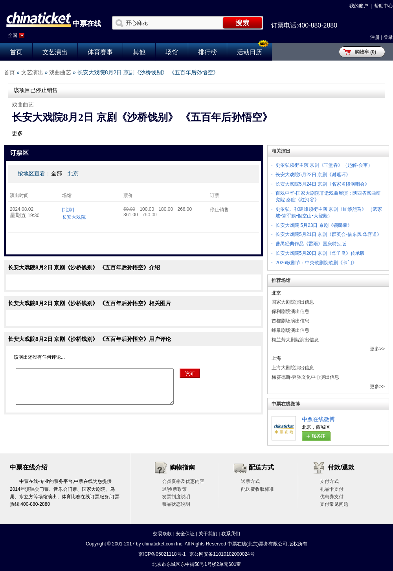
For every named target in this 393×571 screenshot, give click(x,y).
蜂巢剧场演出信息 (290, 330)
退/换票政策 (174, 489)
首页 (16, 52)
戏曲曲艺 (60, 72)
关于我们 (207, 533)
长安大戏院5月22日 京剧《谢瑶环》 (313, 174)
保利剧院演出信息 (290, 311)
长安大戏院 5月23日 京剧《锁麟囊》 (313, 225)
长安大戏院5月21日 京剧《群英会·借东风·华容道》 (328, 234)
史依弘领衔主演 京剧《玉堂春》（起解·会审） (324, 165)
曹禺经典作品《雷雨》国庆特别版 (310, 244)
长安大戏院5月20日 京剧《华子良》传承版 (320, 253)
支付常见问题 (334, 504)
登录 (388, 37)
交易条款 (162, 533)
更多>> (377, 349)
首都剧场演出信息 (290, 321)
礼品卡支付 (331, 489)
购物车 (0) (365, 52)
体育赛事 (100, 52)
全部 (56, 173)
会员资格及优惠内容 (183, 481)
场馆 (171, 52)
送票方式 (250, 481)
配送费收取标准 (257, 489)
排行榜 (207, 52)
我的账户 (358, 6)
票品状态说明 (176, 504)
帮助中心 (383, 6)
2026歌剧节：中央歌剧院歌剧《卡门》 (316, 262)
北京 (73, 173)
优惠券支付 (331, 496)
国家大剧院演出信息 (293, 302)
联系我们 (230, 533)
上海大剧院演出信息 (293, 367)
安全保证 (185, 533)
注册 (375, 37)
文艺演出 (55, 52)
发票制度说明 (176, 496)
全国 (12, 35)
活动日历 (249, 52)
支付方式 (329, 481)
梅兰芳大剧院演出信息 (295, 340)
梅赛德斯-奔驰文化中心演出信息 (305, 377)
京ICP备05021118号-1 (161, 554)
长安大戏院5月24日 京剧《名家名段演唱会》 (322, 184)
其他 (139, 52)
